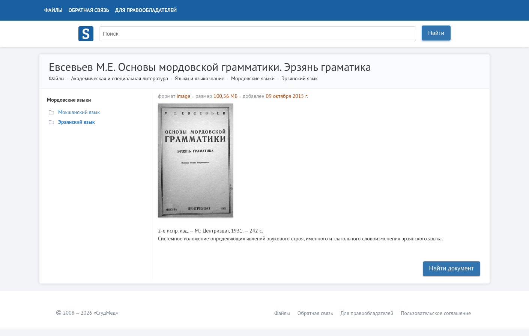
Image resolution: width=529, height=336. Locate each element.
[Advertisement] (360, 156)
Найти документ (451, 268)
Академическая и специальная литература (119, 78)
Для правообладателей (146, 10)
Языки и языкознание (199, 78)
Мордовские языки (253, 78)
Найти (436, 33)
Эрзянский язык (299, 78)
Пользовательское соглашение (436, 313)
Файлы (53, 10)
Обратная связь (89, 10)
